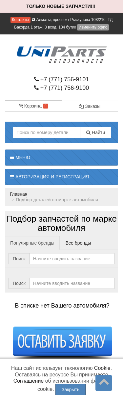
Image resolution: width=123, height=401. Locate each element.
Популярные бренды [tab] (32, 243)
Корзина (33, 106)
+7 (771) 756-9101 (61, 79)
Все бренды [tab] (78, 243)
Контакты (20, 19)
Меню (20, 157)
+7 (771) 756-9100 (61, 88)
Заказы (89, 106)
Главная (18, 194)
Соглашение (28, 381)
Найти (95, 132)
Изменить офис (93, 27)
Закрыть (70, 389)
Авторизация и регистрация (49, 176)
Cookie (102, 368)
